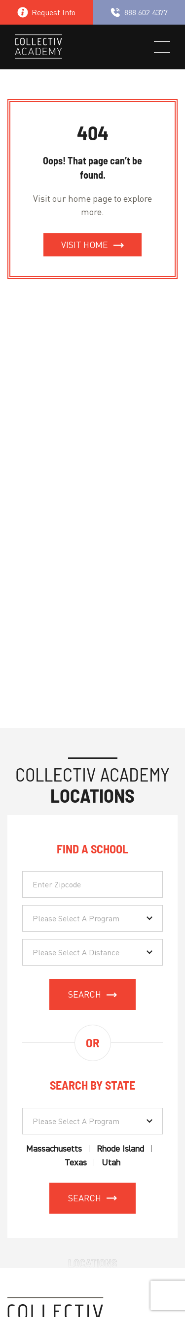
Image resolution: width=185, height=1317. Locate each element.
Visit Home (84, 244)
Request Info (46, 12)
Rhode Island (120, 1149)
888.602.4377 (139, 12)
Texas (76, 1162)
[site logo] (38, 48)
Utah (111, 1162)
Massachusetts (54, 1149)
